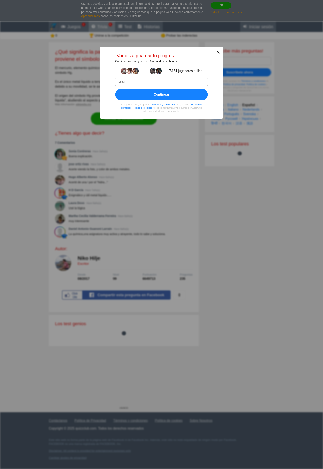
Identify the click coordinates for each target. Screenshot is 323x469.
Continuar (161, 94)
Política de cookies (142, 108)
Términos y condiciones (164, 104)
